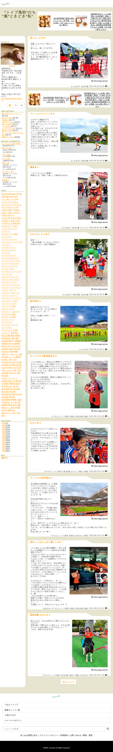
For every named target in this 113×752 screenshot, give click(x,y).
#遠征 (72, 416)
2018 (4, 440)
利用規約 (64, 735)
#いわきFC (75, 86)
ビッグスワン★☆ (9, 128)
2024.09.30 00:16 (96, 294)
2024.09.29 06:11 (96, 608)
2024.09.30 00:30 (96, 161)
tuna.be (56, 697)
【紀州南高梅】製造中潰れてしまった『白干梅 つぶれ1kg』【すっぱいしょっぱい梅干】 (63, 21)
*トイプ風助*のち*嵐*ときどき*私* (19, 14)
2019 (4, 438)
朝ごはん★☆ (7, 148)
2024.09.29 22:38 (96, 416)
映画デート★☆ (8, 137)
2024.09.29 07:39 (96, 471)
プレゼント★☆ (8, 171)
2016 (4, 445)
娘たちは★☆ (7, 124)
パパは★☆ (6, 126)
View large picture (99, 81)
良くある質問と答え (29, 735)
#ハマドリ (84, 228)
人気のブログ (10, 715)
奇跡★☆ (5, 120)
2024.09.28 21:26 (96, 675)
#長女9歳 (84, 161)
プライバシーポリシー (49, 735)
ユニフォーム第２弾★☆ (11, 144)
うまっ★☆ (6, 154)
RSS (5, 458)
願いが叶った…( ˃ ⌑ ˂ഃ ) (11, 113)
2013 (4, 451)
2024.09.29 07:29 (96, 535)
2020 (4, 436)
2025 (4, 425)
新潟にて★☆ (7, 131)
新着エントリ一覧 (12, 710)
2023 (4, 430)
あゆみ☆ (12, 66)
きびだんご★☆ (8, 122)
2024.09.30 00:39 (96, 86)
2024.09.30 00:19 (96, 227)
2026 (4, 423)
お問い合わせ (75, 735)
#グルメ (74, 471)
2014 (4, 449)
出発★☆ (5, 180)
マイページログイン (13, 720)
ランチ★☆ (6, 159)
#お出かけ (79, 535)
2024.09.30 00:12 (96, 349)
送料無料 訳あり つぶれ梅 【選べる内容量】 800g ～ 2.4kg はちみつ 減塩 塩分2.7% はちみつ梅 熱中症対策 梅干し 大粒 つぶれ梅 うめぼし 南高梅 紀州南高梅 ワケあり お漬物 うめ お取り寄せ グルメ (100, 21)
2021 (4, 434)
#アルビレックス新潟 (60, 416)
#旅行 (86, 416)
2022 (4, 432)
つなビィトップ (11, 704)
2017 (4, 442)
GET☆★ (5, 163)
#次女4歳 (84, 86)
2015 (4, 447)
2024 (4, 427)
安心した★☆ (7, 118)
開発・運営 (88, 735)
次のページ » (68, 681)
